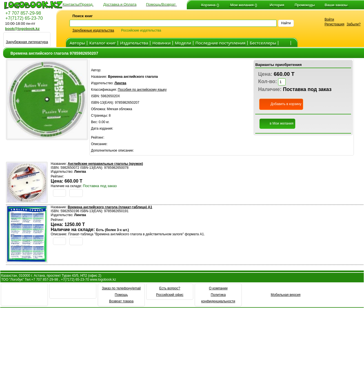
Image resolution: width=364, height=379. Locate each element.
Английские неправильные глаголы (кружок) (105, 164)
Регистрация (334, 24)
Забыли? (354, 24)
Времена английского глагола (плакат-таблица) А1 (110, 207)
